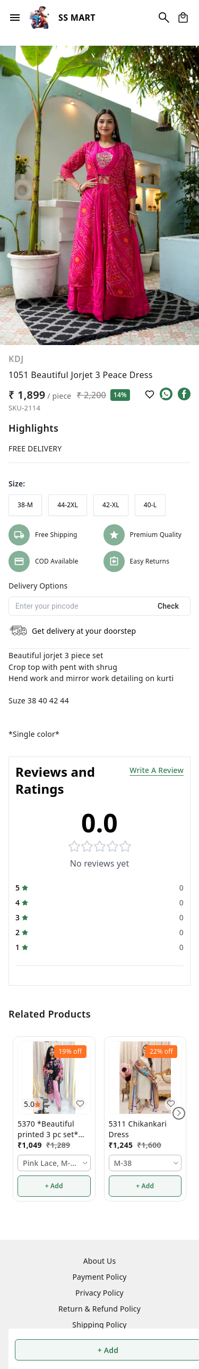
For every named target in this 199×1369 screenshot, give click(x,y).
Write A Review (156, 770)
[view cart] (183, 17)
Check (168, 606)
